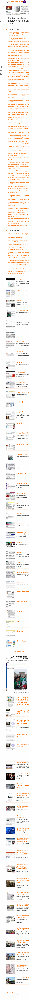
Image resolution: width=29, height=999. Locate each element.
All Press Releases (17, 773)
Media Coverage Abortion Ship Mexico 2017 (18, 785)
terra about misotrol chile (19, 601)
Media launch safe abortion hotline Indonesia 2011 (17, 839)
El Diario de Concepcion (19, 291)
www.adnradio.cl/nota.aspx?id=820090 (12, 173)
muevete (14, 513)
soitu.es (13, 542)
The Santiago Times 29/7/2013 (17, 745)
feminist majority (16, 483)
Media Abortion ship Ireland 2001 (17, 941)
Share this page (14, 651)
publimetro (14, 523)
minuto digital (15, 493)
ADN (12, 562)
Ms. (12, 503)
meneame (14, 351)
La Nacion (14, 363)
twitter (13, 621)
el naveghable (15, 641)
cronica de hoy (16, 402)
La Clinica (14, 279)
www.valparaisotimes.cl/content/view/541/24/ (14, 141)
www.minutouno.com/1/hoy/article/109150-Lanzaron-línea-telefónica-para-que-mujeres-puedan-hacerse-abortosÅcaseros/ (14, 136)
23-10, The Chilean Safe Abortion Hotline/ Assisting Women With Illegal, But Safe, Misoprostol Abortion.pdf (19, 701)
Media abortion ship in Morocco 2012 (18, 829)
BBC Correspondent (17, 977)
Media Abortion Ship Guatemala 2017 (17, 794)
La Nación (14, 423)
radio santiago (15, 533)
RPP (12, 320)
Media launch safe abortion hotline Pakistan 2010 (19, 880)
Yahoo (13, 300)
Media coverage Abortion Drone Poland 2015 (19, 816)
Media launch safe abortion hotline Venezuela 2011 (17, 866)
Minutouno (14, 341)
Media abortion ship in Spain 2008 (18, 893)
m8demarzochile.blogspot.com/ (10, 247)
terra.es (13, 552)
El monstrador (15, 372)
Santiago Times (16, 454)
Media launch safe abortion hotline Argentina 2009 (17, 852)
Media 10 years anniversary (16, 966)
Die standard (15, 382)
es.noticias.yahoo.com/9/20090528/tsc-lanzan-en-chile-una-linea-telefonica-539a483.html (13, 95)
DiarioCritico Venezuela (19, 392)
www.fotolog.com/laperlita (9, 237)
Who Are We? (5, 993)
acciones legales (16, 572)
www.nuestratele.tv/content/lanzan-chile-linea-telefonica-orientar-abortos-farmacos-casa (14, 89)
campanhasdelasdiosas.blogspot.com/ (12, 244)
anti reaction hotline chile (19, 592)
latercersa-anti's (16, 474)
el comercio (15, 631)
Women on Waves (11, 2)
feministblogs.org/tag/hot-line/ (10, 249)
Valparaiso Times (16, 310)
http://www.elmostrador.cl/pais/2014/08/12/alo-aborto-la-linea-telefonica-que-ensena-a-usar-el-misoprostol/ (14, 34)
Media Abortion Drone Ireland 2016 (18, 807)
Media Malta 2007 (17, 905)
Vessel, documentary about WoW (18, 953)
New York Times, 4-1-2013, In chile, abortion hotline (18, 711)
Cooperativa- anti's (17, 433)
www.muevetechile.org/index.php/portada (13, 170)
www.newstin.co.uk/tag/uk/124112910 (12, 144)
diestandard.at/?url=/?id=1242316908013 (13, 146)
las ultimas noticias (17, 444)
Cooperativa (15, 412)
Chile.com (14, 464)
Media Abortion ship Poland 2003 (17, 929)
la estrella (14, 582)
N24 (12, 331)
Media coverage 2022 (18, 762)
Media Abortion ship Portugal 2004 (17, 916)
